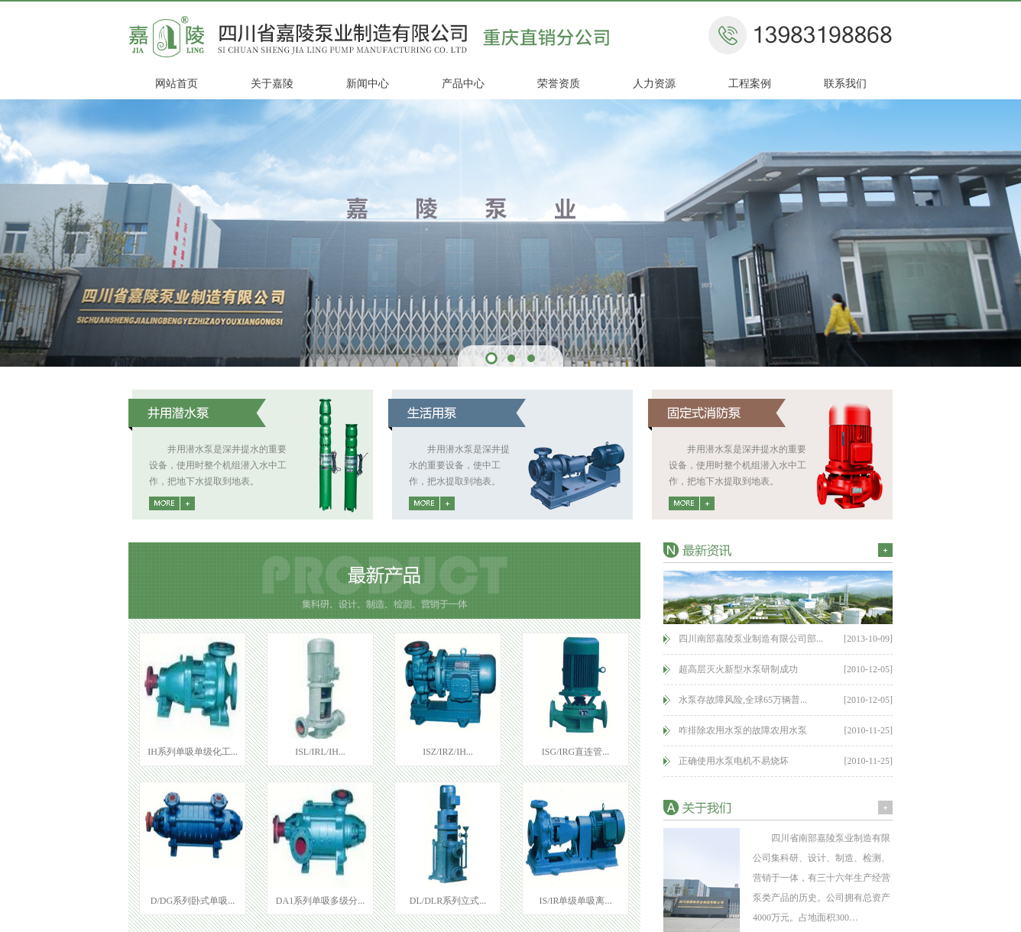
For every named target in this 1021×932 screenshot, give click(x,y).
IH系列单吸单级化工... (192, 751)
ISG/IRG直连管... (575, 751)
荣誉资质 (558, 83)
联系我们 (845, 83)
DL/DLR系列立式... (448, 900)
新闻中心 (367, 83)
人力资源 (654, 83)
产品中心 (463, 83)
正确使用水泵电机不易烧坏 (734, 761)
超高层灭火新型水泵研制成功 (738, 669)
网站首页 (176, 83)
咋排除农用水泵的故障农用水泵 (743, 730)
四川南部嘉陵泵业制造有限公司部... (751, 638)
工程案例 (749, 83)
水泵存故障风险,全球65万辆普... (743, 699)
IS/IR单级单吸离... (575, 900)
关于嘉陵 (272, 83)
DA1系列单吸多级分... (320, 900)
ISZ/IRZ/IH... (448, 751)
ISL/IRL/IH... (320, 751)
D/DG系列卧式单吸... (193, 900)
